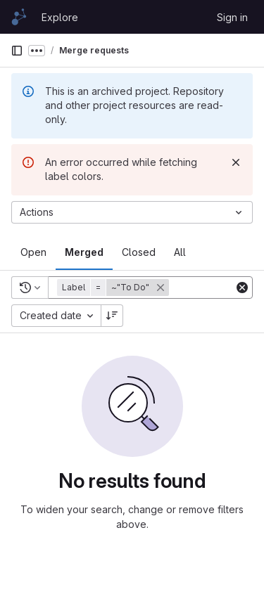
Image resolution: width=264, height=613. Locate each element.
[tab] (33, 252)
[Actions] (132, 212)
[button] (114, 287)
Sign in (232, 17)
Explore (60, 17)
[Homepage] (19, 17)
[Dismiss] (235, 162)
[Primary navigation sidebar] (17, 50)
